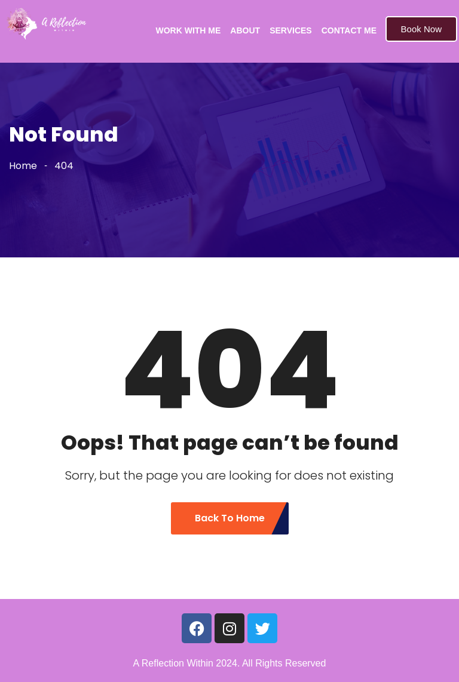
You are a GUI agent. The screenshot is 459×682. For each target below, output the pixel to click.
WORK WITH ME (188, 30)
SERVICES (291, 30)
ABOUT (245, 30)
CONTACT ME (349, 30)
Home (23, 166)
